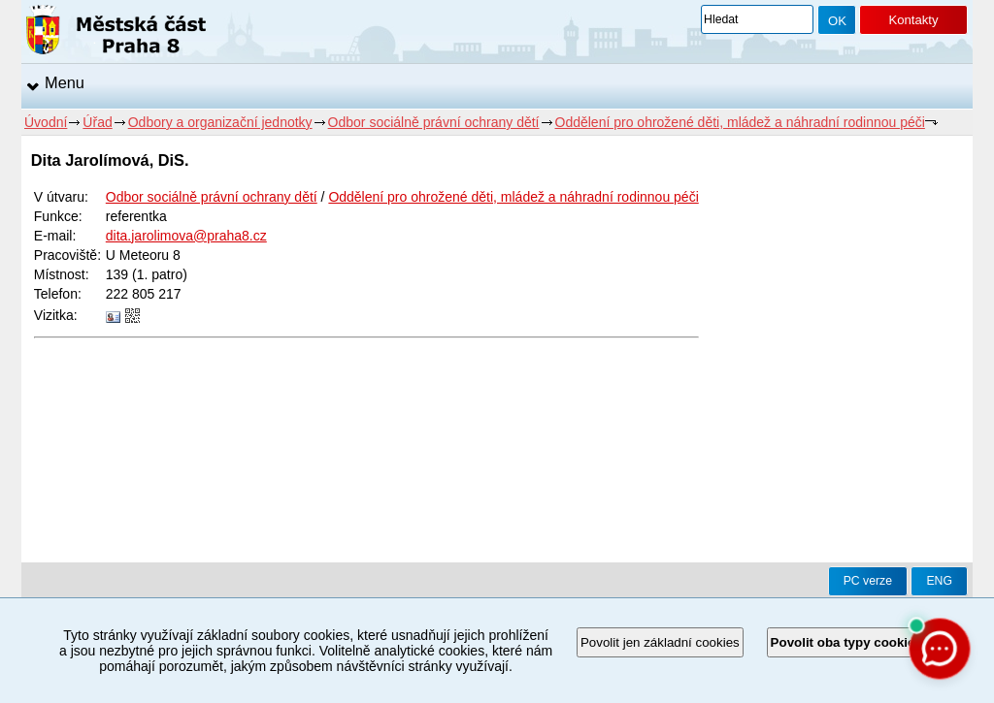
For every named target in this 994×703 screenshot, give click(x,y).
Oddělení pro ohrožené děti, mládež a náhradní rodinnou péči (740, 122)
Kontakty (913, 20)
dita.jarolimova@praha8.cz (186, 235)
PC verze (868, 581)
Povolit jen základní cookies (660, 642)
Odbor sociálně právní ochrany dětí (434, 122)
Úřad (97, 122)
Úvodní (45, 122)
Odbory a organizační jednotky (220, 122)
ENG (939, 581)
